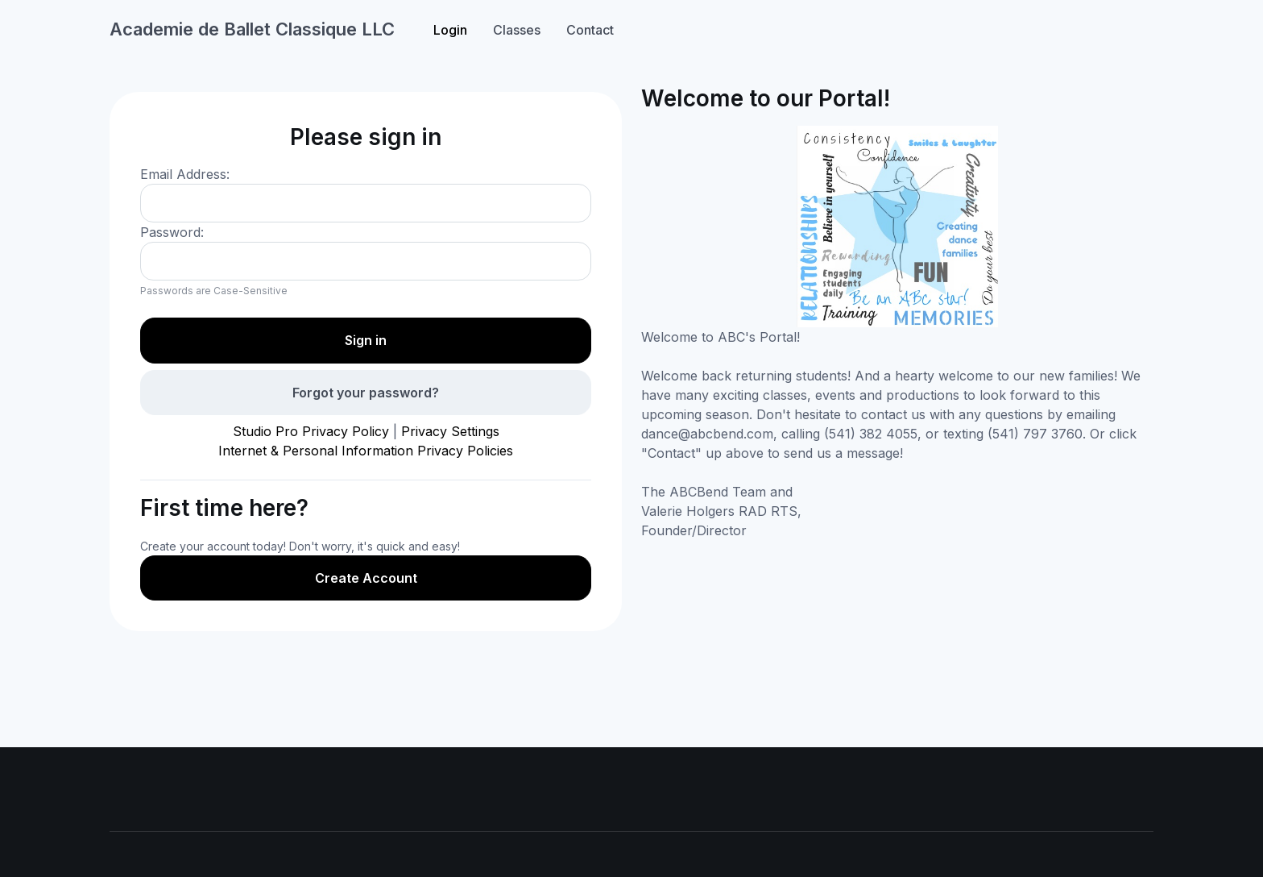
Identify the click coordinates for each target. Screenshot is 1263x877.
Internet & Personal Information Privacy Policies (365, 451)
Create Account (366, 578)
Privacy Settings (450, 431)
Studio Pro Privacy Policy (311, 431)
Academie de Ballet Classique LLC (252, 29)
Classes (516, 30)
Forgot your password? (365, 392)
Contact (590, 30)
